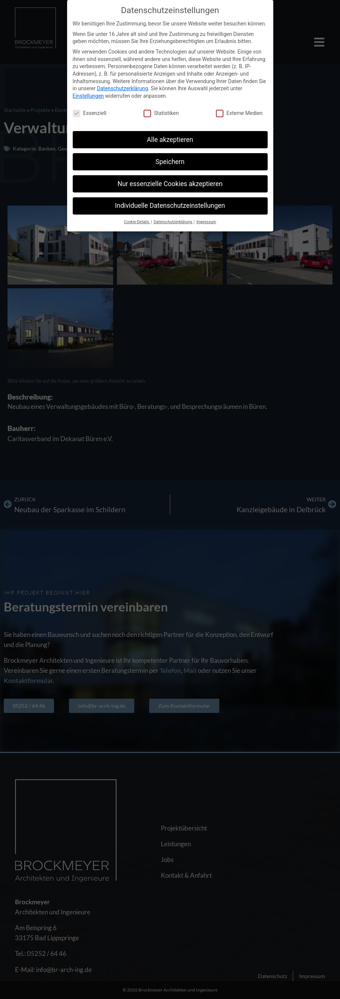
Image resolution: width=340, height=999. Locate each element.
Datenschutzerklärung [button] (173, 221)
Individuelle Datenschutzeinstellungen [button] (170, 205)
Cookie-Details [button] (137, 221)
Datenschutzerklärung (122, 88)
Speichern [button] (170, 162)
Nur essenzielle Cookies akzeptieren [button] (169, 184)
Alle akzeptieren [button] (170, 139)
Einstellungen (88, 96)
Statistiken (161, 113)
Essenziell (89, 113)
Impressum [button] (206, 221)
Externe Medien (239, 113)
